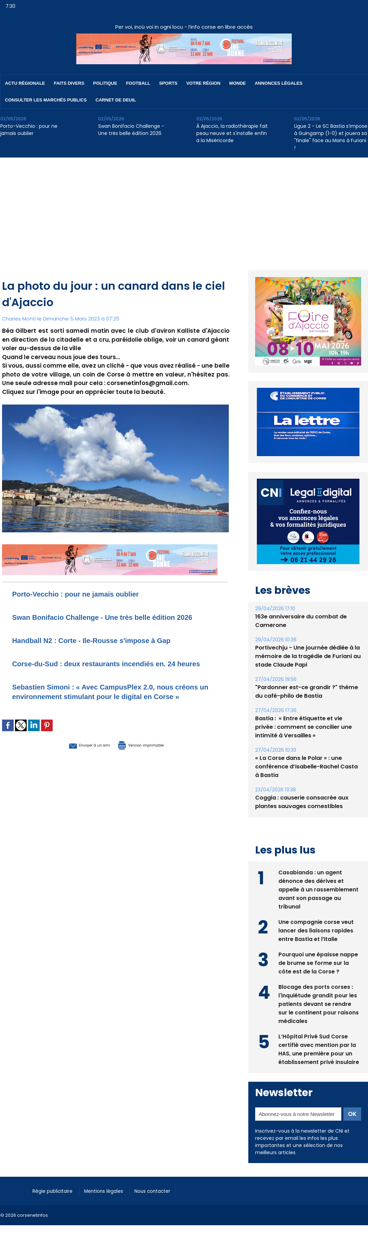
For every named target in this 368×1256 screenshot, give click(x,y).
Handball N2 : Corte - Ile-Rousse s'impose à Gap (106, 649)
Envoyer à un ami (77, 773)
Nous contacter (164, 1190)
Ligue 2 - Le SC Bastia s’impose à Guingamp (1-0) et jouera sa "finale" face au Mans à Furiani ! (330, 137)
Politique (105, 83)
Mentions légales (111, 1190)
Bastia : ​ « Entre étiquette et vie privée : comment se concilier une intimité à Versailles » (307, 726)
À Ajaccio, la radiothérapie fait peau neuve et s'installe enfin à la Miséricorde (232, 133)
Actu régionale (25, 83)
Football (138, 83)
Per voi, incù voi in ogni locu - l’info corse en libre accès (184, 26)
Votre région (203, 83)
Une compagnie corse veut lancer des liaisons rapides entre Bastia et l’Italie (316, 929)
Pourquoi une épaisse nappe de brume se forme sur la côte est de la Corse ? (318, 962)
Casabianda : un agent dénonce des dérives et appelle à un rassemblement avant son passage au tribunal (318, 889)
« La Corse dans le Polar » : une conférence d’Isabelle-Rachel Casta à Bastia (305, 766)
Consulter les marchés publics (46, 100)
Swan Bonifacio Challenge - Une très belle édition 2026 (131, 130)
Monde (237, 83)
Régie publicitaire (56, 1190)
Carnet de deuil (115, 100)
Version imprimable (150, 773)
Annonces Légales (278, 83)
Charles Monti (19, 318)
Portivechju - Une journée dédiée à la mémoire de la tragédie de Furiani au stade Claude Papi (306, 656)
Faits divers (69, 83)
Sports (168, 83)
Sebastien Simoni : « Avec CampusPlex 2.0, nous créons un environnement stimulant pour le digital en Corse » (110, 715)
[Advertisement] (184, 209)
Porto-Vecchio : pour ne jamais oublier (28, 130)
